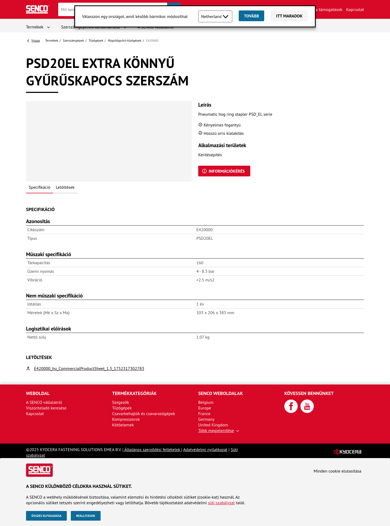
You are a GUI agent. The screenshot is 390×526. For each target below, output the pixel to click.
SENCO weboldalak (220, 393)
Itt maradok (289, 16)
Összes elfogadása (46, 516)
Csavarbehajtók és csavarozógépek (143, 413)
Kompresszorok (126, 419)
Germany (206, 419)
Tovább (251, 16)
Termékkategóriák (134, 393)
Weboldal (38, 393)
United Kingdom (213, 424)
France (204, 413)
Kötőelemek (123, 424)
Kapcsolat (355, 9)
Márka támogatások (325, 9)
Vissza (35, 40)
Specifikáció (39, 187)
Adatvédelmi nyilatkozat (205, 449)
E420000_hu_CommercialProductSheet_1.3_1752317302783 (89, 368)
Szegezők (120, 402)
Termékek (34, 27)
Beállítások (85, 516)
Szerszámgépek (73, 40)
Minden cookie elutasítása (337, 471)
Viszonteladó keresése (46, 408)
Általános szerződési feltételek (152, 449)
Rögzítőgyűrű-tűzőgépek (124, 40)
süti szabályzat (221, 502)
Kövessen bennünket (309, 393)
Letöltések (65, 187)
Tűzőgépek (96, 40)
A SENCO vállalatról (44, 402)
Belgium (206, 402)
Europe (204, 408)
